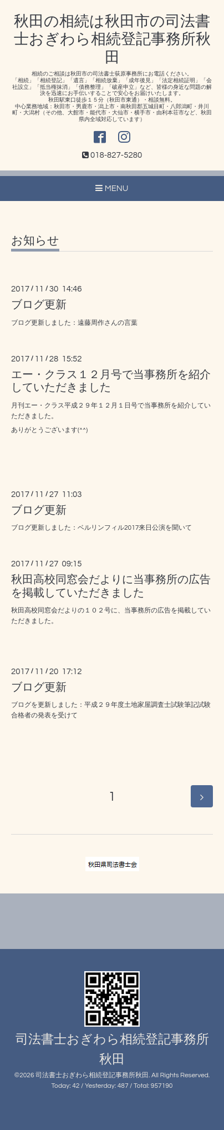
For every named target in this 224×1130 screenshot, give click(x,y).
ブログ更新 (39, 304)
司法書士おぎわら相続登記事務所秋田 (92, 1075)
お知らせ (35, 241)
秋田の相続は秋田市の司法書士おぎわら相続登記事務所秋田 (112, 40)
